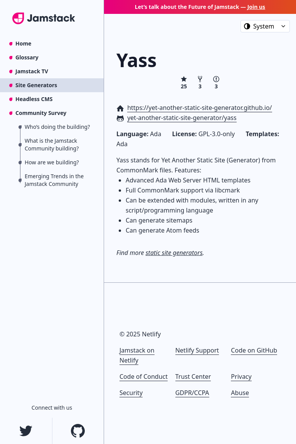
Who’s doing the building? (57, 126)
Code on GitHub (254, 350)
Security (131, 392)
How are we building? (52, 162)
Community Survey (40, 112)
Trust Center (193, 376)
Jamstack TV (31, 71)
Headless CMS (33, 99)
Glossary (27, 57)
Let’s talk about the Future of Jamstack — (200, 6)
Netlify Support (197, 350)
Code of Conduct (143, 376)
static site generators (174, 252)
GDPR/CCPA (192, 392)
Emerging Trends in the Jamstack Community (54, 179)
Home (23, 43)
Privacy (241, 376)
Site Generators (36, 85)
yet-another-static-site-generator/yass (182, 117)
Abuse (240, 392)
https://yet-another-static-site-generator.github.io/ (199, 107)
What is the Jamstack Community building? (52, 144)
